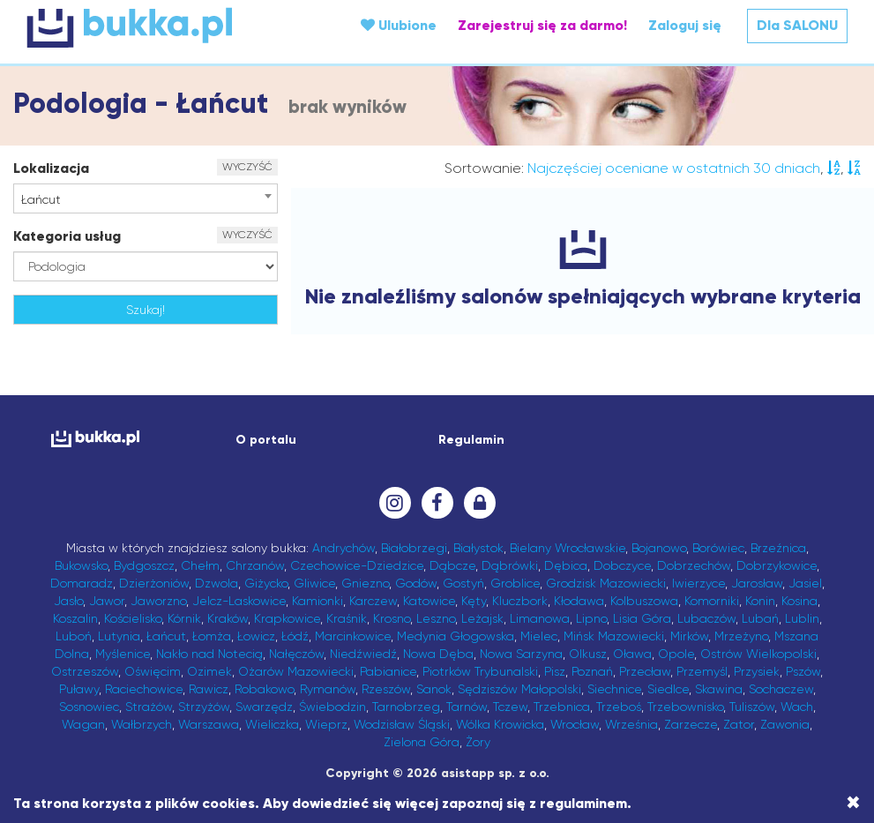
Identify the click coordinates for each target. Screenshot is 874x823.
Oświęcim (152, 671)
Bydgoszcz (144, 565)
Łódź (295, 636)
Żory (478, 742)
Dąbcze (452, 565)
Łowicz (256, 636)
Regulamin (471, 439)
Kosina (799, 601)
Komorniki (711, 601)
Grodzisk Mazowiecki (606, 583)
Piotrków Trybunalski (480, 671)
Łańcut (166, 636)
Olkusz (588, 654)
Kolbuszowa (644, 601)
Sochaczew (781, 689)
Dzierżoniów (154, 583)
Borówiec (718, 548)
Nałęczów (296, 654)
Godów (416, 583)
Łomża (211, 636)
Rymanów (327, 689)
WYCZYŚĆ (247, 167)
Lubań (760, 618)
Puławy (79, 689)
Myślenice (122, 654)
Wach (797, 707)
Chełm (200, 565)
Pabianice (388, 671)
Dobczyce (622, 565)
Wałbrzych (141, 724)
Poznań (592, 671)
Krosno (391, 618)
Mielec (538, 636)
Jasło (68, 601)
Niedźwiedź (363, 654)
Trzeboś (618, 707)
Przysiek (757, 671)
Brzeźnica (778, 548)
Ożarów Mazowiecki (296, 671)
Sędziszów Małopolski (519, 689)
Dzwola (216, 583)
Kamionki (317, 601)
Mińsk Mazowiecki (614, 636)
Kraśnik (346, 618)
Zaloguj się (684, 25)
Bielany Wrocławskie (567, 548)
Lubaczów (706, 618)
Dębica (565, 565)
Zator (738, 724)
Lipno (591, 618)
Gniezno (365, 583)
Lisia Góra (642, 618)
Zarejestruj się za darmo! (542, 25)
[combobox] (145, 198)
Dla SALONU (797, 25)
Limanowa (540, 618)
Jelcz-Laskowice (239, 601)
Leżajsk (482, 618)
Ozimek (209, 671)
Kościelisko (132, 618)
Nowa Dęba (438, 654)
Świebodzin (332, 707)
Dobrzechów (693, 565)
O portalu (265, 439)
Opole (676, 654)
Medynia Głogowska (455, 636)
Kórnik (184, 618)
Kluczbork (520, 601)
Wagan (83, 724)
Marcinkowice (353, 636)
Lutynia (119, 636)
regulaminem (583, 803)
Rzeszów (386, 689)
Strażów (148, 707)
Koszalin (75, 618)
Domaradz (81, 583)
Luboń (74, 636)
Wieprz (326, 724)
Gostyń (463, 583)
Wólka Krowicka (500, 724)
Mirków (689, 636)
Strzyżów (203, 707)
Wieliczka (272, 724)
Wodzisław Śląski (402, 724)
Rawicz (208, 689)
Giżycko (266, 583)
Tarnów (466, 707)
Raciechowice (144, 689)
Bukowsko (81, 565)
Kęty (473, 601)
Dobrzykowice (776, 565)
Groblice (515, 583)
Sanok (434, 689)
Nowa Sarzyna (521, 654)
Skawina (719, 689)
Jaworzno (158, 601)
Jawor (106, 601)
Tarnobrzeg (406, 707)
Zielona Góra (421, 742)
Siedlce (668, 689)
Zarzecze (690, 724)
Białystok (478, 548)
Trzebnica (562, 707)
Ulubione (399, 25)
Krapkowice (287, 618)
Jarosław (756, 583)
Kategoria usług (67, 236)
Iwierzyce (698, 583)
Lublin (802, 618)
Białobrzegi (414, 548)
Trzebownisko (685, 707)
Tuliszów (751, 707)
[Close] (853, 803)
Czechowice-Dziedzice (356, 565)
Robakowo (264, 689)
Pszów (803, 671)
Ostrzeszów (84, 671)
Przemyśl (702, 671)
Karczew (373, 601)
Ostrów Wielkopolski (758, 654)
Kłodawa (579, 601)
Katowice (429, 601)
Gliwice (314, 583)
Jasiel (805, 583)
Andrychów (343, 548)
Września (631, 724)
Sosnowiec (89, 707)
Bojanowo (658, 548)
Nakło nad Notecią (209, 654)
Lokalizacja (51, 168)
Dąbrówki (510, 565)
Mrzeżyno (741, 636)
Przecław (644, 671)
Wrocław (574, 724)
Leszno (435, 618)
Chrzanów (255, 565)
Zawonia (785, 724)
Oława (632, 654)
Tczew (510, 707)
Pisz (554, 671)
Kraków (227, 618)
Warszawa (208, 724)
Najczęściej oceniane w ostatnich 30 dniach (673, 168)
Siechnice (614, 689)
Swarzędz (264, 707)
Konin (760, 601)
